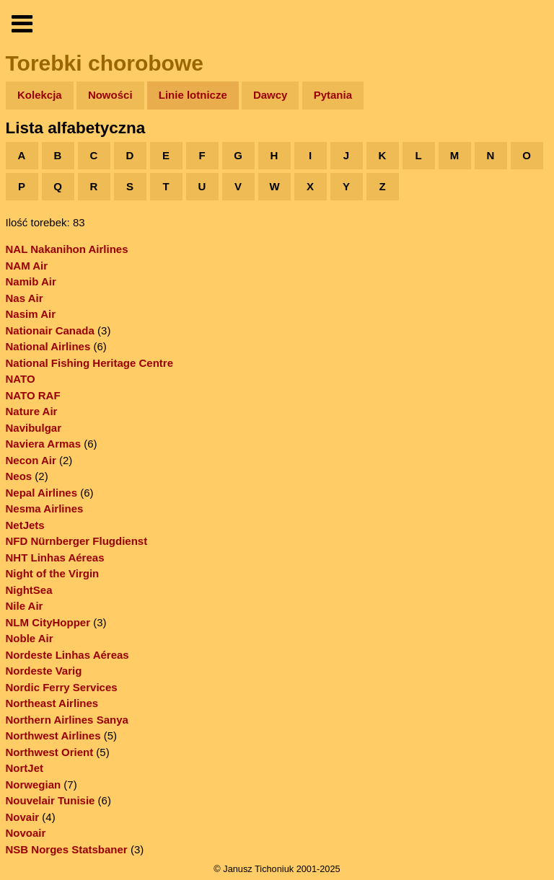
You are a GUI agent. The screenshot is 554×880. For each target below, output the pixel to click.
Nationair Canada (50, 330)
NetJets (25, 525)
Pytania (333, 95)
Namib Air (31, 281)
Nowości (110, 95)
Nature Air (32, 411)
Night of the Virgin (53, 573)
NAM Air (27, 265)
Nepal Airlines (41, 492)
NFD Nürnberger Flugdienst (77, 541)
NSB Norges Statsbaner (67, 849)
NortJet (25, 768)
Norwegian (33, 784)
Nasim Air (31, 314)
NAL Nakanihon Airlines (67, 249)
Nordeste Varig (44, 671)
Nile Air (24, 606)
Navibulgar (34, 428)
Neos (19, 476)
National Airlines (48, 346)
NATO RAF (33, 395)
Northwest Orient (50, 752)
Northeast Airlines (52, 703)
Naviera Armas (44, 443)
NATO (20, 379)
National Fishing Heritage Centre (90, 363)
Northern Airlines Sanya (67, 720)
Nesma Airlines (45, 508)
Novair (23, 817)
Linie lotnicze (193, 95)
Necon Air (31, 460)
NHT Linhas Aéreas (55, 557)
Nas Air (24, 298)
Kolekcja (39, 95)
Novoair (26, 833)
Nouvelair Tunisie (50, 800)
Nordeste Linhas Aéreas (67, 655)
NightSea (29, 590)
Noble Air (29, 638)
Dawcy (270, 95)
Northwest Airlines (53, 735)
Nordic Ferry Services (62, 687)
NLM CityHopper (48, 622)
